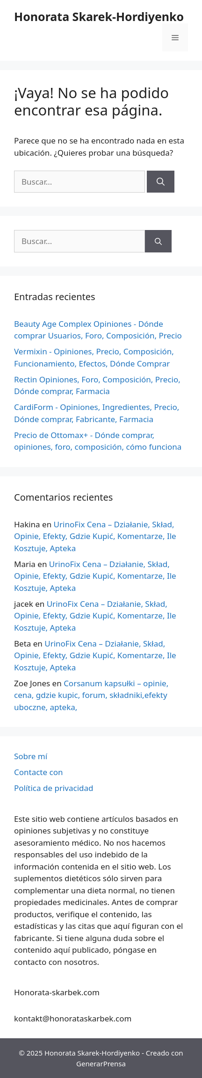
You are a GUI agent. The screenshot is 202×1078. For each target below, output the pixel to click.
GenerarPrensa (101, 1063)
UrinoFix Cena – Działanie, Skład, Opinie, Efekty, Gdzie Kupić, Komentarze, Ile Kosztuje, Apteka (95, 536)
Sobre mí (30, 756)
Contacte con (38, 772)
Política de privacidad (53, 788)
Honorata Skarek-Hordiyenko (99, 16)
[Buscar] (160, 182)
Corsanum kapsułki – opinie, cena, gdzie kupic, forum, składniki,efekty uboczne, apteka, (91, 695)
